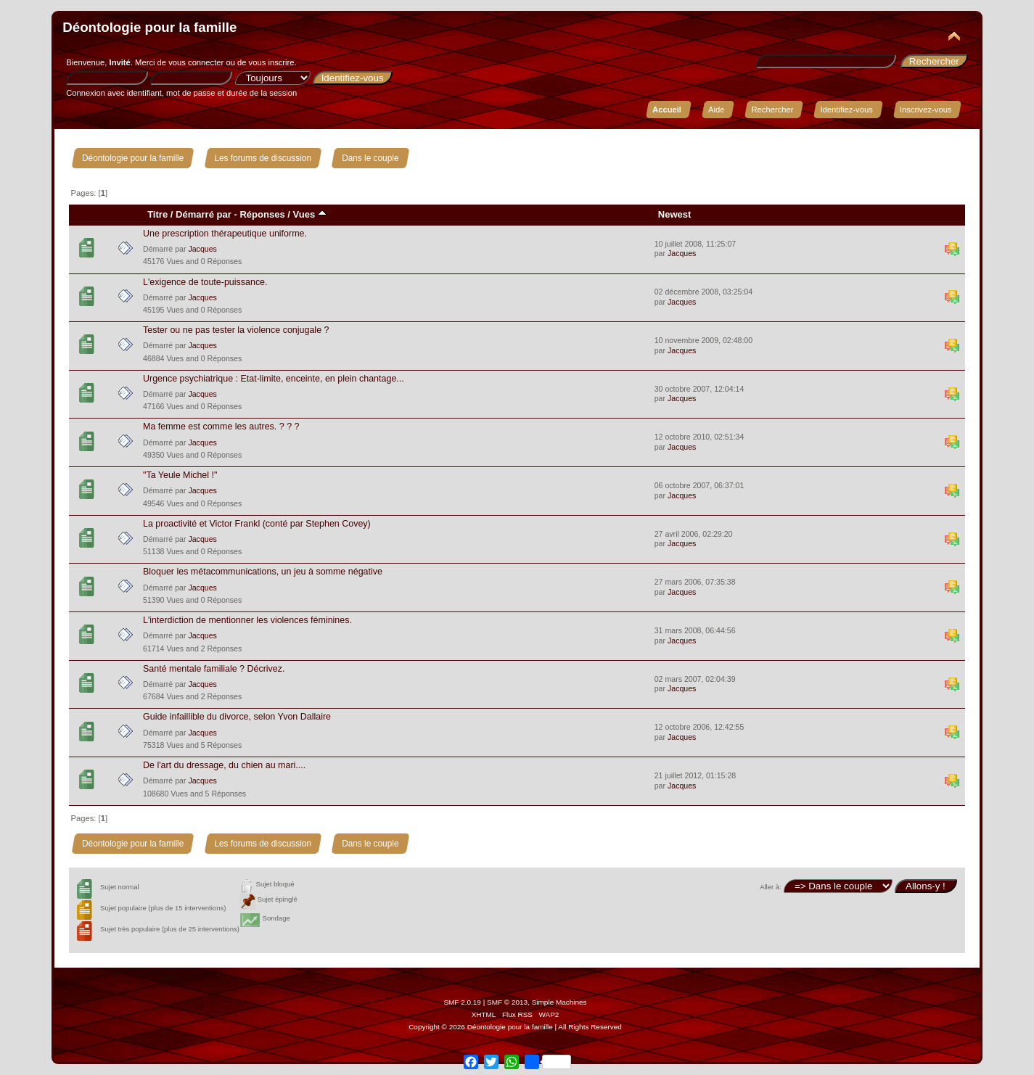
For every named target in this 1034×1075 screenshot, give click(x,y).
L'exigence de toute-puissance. (205, 282)
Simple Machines (559, 1002)
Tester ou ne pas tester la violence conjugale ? (236, 330)
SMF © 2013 (507, 1002)
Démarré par (203, 214)
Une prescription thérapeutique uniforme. (225, 233)
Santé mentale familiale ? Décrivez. (213, 669)
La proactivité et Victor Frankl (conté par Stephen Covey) (257, 524)
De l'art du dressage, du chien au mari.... (224, 765)
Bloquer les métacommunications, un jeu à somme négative (262, 572)
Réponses (261, 214)
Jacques (202, 248)
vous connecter (195, 62)
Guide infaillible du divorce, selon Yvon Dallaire (237, 717)
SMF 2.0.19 (462, 1002)
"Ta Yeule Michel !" (180, 475)
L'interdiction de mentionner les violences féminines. (247, 620)
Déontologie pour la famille (149, 27)
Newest (675, 214)
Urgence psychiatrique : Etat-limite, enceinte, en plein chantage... (273, 379)
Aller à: (770, 887)
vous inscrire (272, 62)
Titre (157, 214)
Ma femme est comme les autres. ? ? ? (221, 426)
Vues (310, 214)
